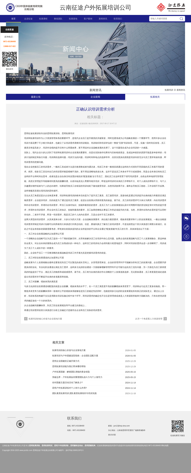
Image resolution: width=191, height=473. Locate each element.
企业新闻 (95, 97)
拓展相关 (155, 97)
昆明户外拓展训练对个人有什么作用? (69, 388)
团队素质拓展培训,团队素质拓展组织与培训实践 (74, 393)
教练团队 (58, 18)
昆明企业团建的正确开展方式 (65, 361)
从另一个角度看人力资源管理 (148, 319)
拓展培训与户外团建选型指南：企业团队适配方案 (75, 355)
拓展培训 (169, 90)
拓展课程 (43, 18)
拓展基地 (73, 18)
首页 (13, 18)
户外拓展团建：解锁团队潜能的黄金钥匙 (71, 372)
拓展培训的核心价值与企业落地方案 (45, 319)
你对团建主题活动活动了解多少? (67, 382)
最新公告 (36, 97)
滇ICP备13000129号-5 (74, 450)
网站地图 (164, 445)
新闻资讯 (103, 18)
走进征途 (28, 18)
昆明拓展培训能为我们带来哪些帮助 (69, 366)
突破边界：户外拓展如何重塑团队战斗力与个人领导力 (77, 377)
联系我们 (118, 18)
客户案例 (88, 18)
